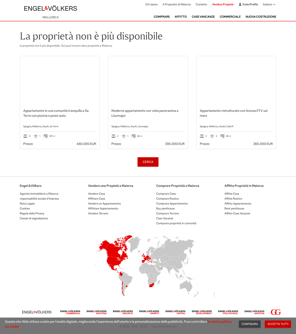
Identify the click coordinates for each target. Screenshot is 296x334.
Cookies (25, 208)
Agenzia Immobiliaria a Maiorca (39, 193)
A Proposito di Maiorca (177, 4)
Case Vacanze (164, 218)
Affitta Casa (231, 193)
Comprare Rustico (167, 198)
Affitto (181, 16)
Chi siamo (151, 4)
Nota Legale (27, 203)
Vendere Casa (96, 193)
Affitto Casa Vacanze (237, 213)
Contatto (201, 4)
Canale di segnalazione (34, 218)
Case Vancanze (203, 16)
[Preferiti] (92, 63)
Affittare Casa (96, 198)
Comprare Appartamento (172, 203)
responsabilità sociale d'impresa (39, 198)
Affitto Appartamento (237, 203)
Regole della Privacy (32, 213)
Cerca (148, 162)
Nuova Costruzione (261, 16)
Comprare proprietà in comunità (176, 223)
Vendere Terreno (98, 213)
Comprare (162, 16)
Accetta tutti (277, 324)
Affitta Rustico (233, 198)
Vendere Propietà (223, 4)
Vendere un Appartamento (104, 203)
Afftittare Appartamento (103, 208)
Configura (250, 324)
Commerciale (230, 16)
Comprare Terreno (167, 213)
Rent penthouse (234, 208)
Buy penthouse (165, 208)
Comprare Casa (166, 193)
